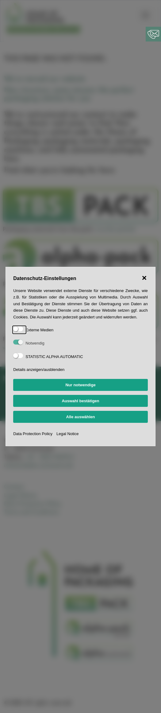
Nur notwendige (80, 385)
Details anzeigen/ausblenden (38, 369)
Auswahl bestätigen (80, 401)
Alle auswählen (80, 417)
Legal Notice (67, 433)
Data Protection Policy (32, 433)
